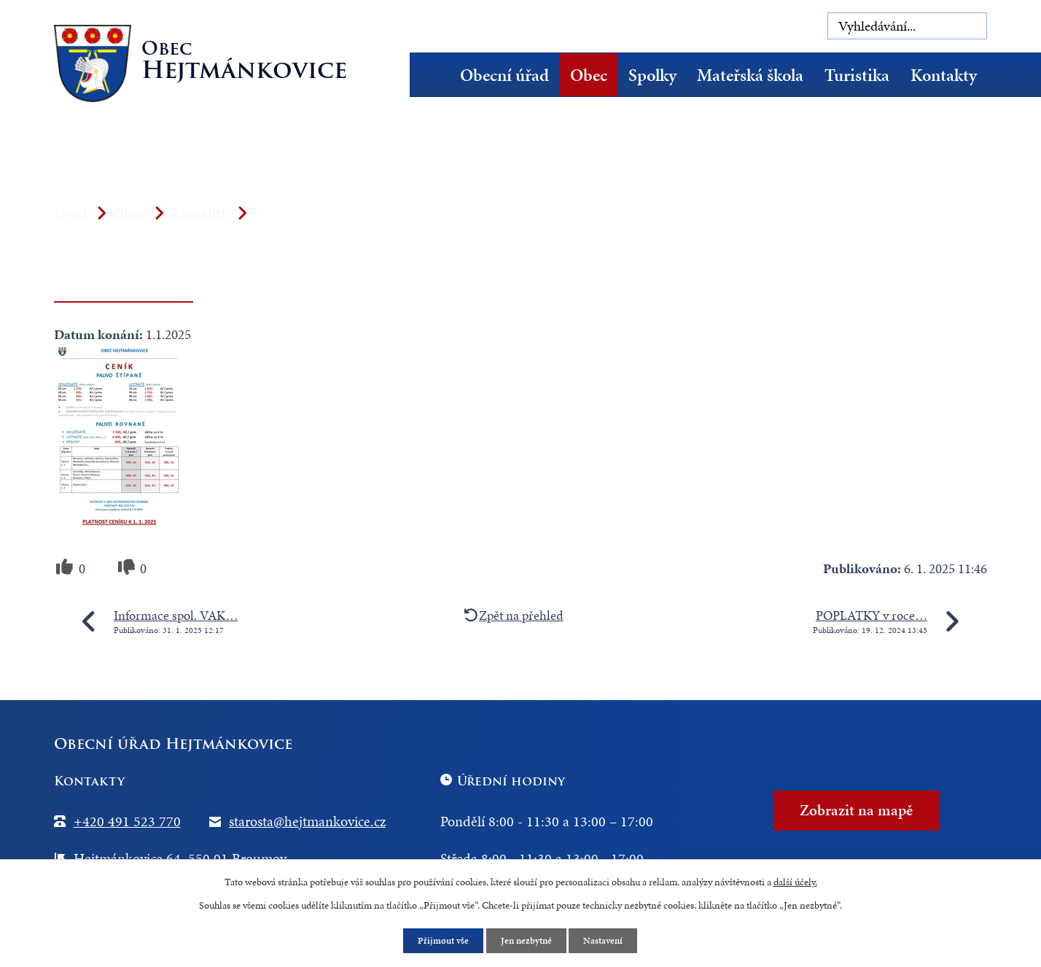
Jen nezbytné (527, 940)
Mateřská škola (750, 75)
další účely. (795, 881)
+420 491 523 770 (127, 821)
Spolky (652, 75)
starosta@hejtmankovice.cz (307, 821)
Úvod (435, 74)
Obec (588, 75)
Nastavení (607, 940)
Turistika (856, 75)
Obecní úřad (504, 75)
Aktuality (199, 213)
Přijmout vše (440, 940)
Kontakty (944, 75)
